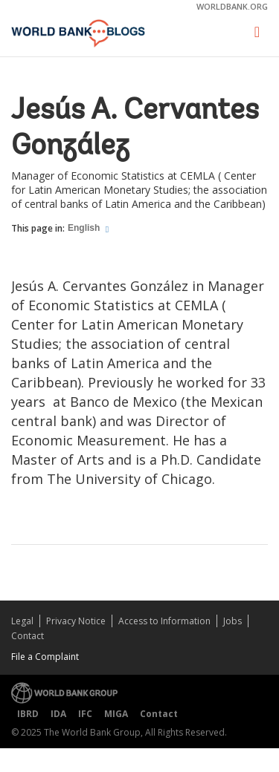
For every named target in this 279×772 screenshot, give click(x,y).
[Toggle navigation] (257, 32)
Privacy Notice (76, 621)
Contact (27, 635)
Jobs (232, 621)
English (85, 228)
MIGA (116, 713)
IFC (85, 713)
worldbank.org (232, 6)
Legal (22, 621)
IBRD (28, 713)
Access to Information (164, 621)
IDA (58, 713)
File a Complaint (45, 656)
